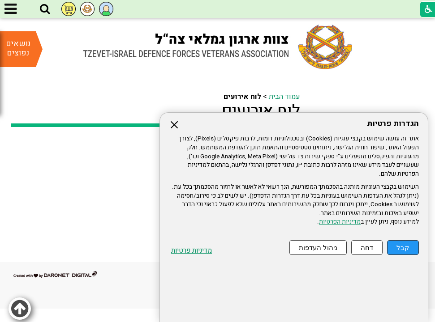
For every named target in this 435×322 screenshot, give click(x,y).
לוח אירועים (261, 111)
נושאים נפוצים (18, 48)
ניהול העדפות (318, 247)
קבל (402, 247)
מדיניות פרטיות (191, 250)
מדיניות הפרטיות (340, 221)
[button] (45, 9)
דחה (367, 247)
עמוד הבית (284, 96)
